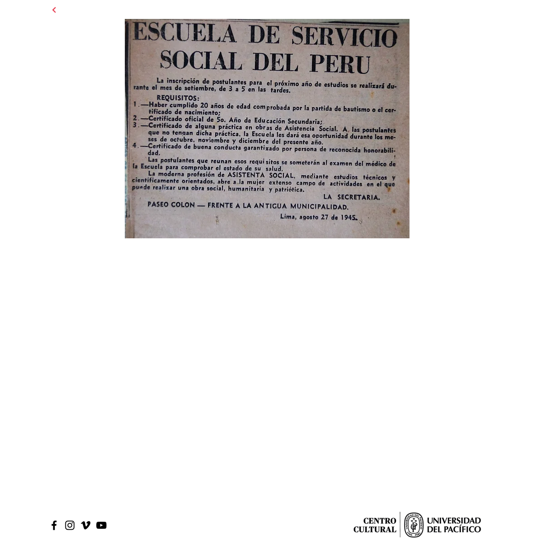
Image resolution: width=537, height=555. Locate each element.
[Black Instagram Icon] (70, 525)
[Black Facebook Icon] (54, 525)
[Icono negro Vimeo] (85, 525)
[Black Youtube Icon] (101, 525)
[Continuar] (54, 10)
